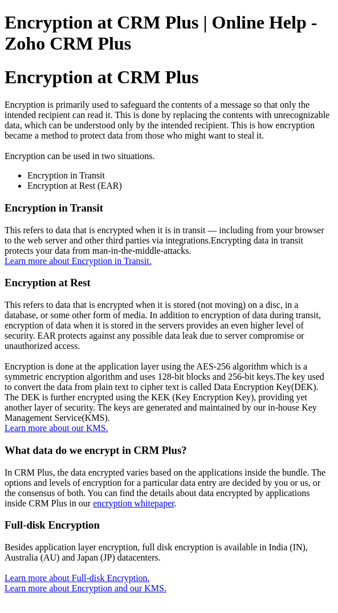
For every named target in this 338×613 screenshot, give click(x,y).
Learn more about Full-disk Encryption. (77, 578)
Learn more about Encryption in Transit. (78, 261)
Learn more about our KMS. (56, 428)
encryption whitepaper (133, 503)
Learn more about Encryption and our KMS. (85, 588)
